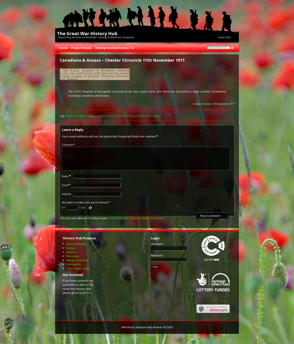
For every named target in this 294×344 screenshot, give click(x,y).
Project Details (81, 48)
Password (157, 260)
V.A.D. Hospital (153, 115)
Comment (68, 144)
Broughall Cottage (84, 115)
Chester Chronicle (116, 115)
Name (66, 180)
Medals (70, 252)
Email (66, 189)
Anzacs (70, 115)
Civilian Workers (75, 248)
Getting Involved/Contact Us (114, 48)
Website (66, 198)
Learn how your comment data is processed (136, 222)
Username (157, 248)
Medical (131, 115)
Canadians (100, 115)
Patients (140, 115)
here (90, 297)
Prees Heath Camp (77, 273)
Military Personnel (77, 265)
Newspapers (74, 269)
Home (63, 48)
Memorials (72, 260)
